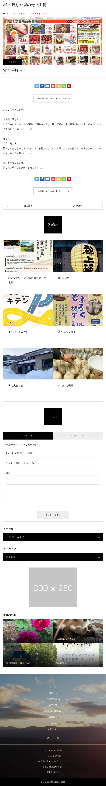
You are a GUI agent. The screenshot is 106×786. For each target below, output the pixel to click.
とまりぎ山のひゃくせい (53, 767)
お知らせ (53, 693)
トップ (53, 687)
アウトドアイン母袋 (53, 750)
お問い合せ (53, 729)
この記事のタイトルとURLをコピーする (53, 98)
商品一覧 (53, 705)
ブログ (53, 723)
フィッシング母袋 (53, 756)
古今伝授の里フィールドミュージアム (53, 761)
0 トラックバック (78, 435)
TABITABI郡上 (53, 772)
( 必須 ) (19, 453)
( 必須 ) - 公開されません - (21, 463)
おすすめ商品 (53, 699)
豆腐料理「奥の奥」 (53, 711)
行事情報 (13, 62)
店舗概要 (53, 717)
